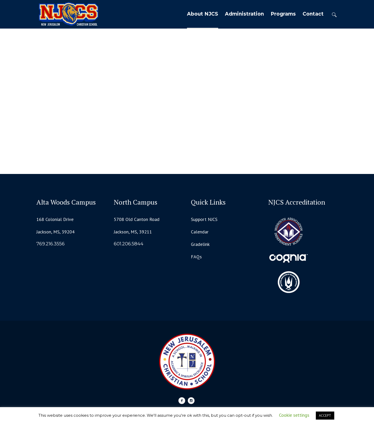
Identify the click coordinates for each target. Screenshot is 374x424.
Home (176, 93)
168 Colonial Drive (55, 219)
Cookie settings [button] (294, 415)
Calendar (200, 232)
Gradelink (200, 244)
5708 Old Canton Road (136, 219)
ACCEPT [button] (325, 415)
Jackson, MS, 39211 (133, 232)
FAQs (196, 257)
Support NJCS (204, 219)
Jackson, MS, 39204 (55, 232)
